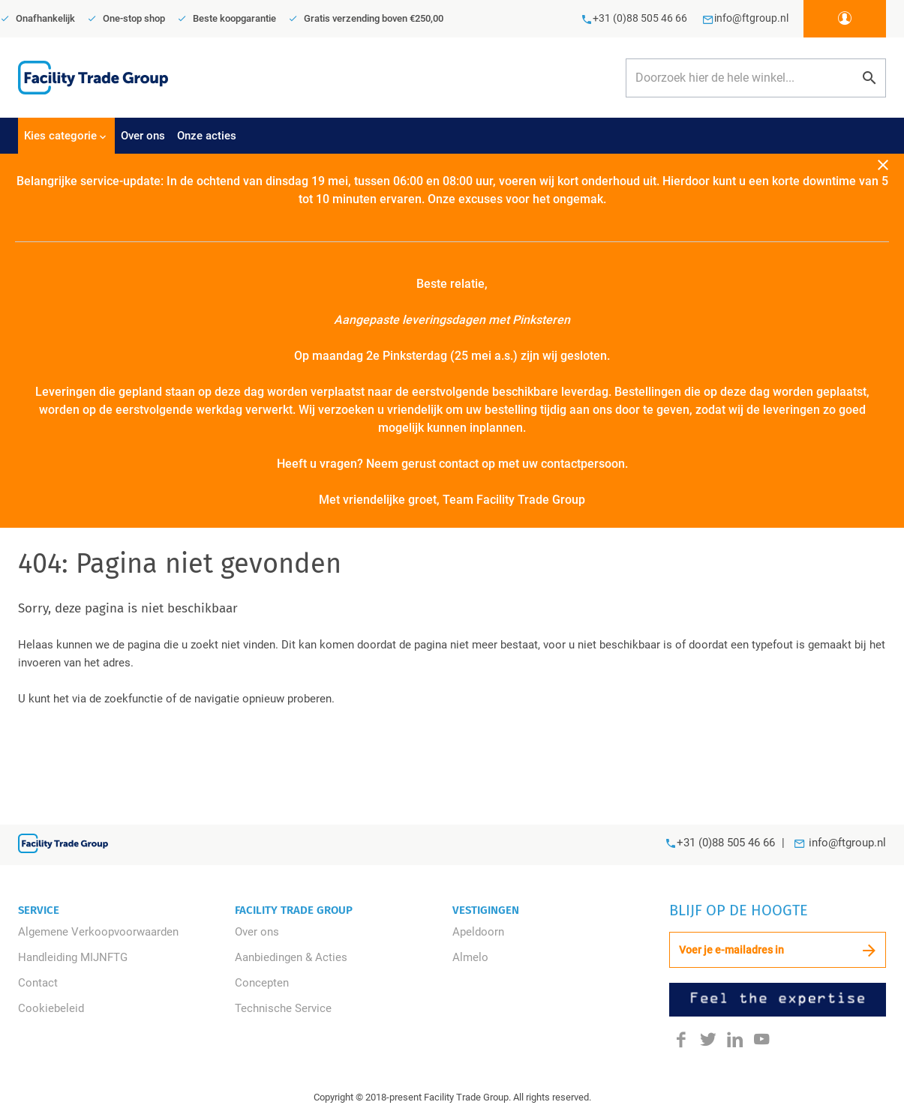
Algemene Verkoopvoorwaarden (98, 932)
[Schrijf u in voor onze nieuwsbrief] (777, 950)
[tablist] (452, 136)
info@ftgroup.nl (847, 842)
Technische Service (283, 1008)
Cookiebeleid (51, 1008)
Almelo (470, 957)
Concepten (262, 983)
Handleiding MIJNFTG (73, 957)
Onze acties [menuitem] (206, 135)
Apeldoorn (478, 932)
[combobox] (756, 77)
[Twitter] (708, 1038)
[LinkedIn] (735, 1038)
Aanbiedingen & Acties (291, 957)
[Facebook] (681, 1038)
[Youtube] (761, 1038)
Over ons (257, 932)
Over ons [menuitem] (143, 135)
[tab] (66, 136)
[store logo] (93, 77)
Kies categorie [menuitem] (60, 135)
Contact (38, 983)
